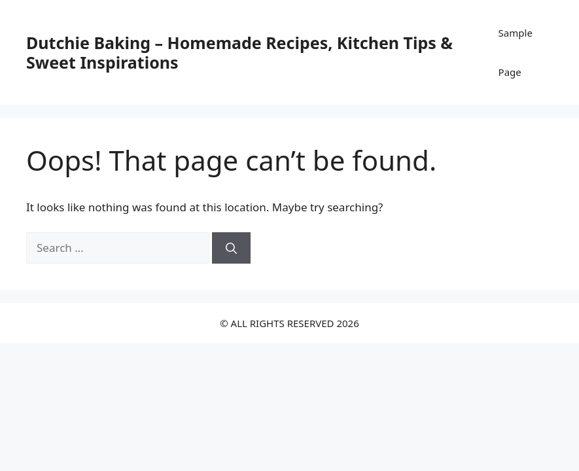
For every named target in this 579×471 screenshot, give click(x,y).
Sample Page (516, 52)
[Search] (231, 248)
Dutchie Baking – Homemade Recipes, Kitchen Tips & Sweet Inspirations (239, 52)
